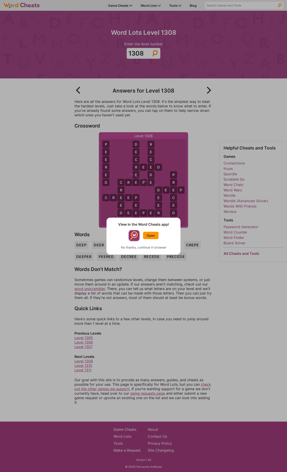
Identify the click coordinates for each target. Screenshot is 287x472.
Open (151, 235)
